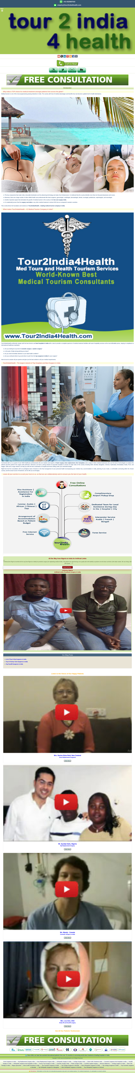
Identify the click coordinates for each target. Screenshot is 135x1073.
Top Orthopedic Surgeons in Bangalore (48, 1067)
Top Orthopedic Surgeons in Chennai (94, 1067)
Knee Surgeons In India (9, 1061)
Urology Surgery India (79, 1061)
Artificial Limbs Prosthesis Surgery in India (67, 572)
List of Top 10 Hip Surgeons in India (16, 659)
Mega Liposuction (16, 1065)
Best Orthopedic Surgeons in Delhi (90, 1065)
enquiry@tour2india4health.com (69, 5)
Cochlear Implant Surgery (91, 1063)
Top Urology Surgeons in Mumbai (70, 1065)
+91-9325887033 (69, 2)
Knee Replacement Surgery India (45, 1061)
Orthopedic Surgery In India (64, 1061)
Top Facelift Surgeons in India (14, 664)
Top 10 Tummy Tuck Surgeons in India (17, 661)
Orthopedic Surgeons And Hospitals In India (25, 1063)
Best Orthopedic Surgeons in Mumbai (72, 1067)
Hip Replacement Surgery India (26, 1061)
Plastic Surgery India (76, 1063)
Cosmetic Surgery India (63, 1063)
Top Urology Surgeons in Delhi (110, 1065)
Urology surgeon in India (118, 1063)
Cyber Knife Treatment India (94, 1061)
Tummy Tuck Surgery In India (46, 1063)
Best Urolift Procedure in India (31, 1065)
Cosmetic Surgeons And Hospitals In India (115, 1061)
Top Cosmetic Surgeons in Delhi (50, 1065)
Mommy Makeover (105, 1063)
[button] (67, 938)
